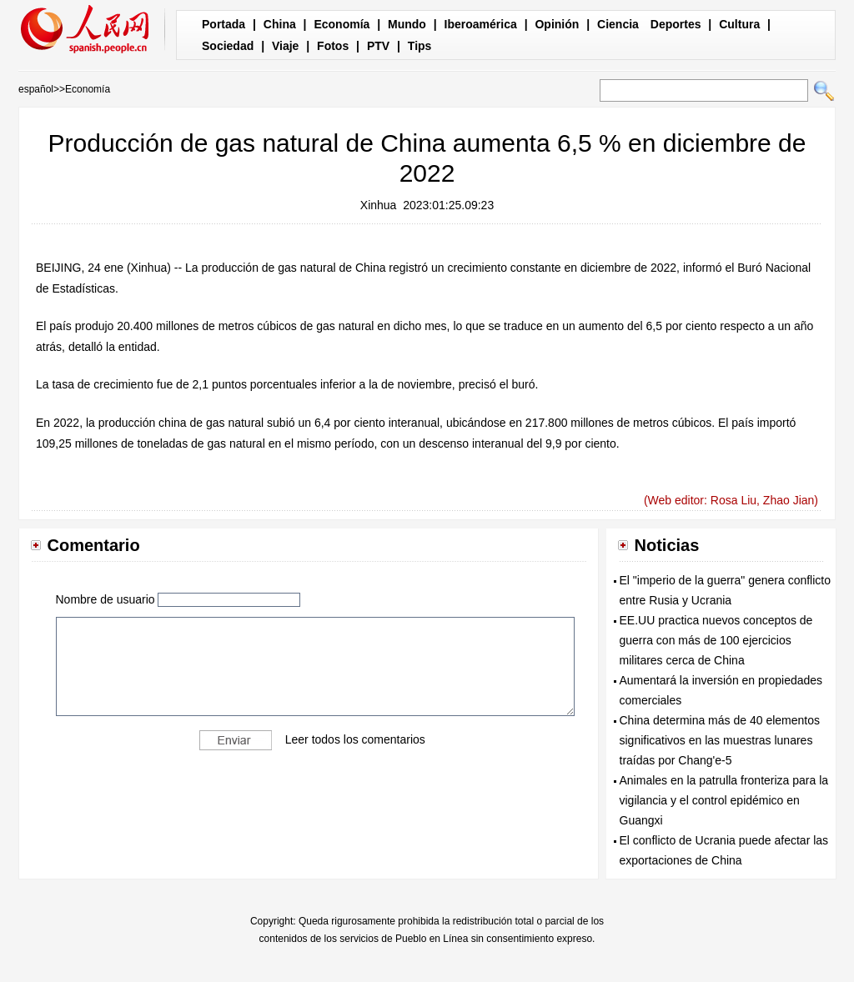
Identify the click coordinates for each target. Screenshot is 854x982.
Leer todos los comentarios (355, 738)
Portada (223, 24)
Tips (420, 46)
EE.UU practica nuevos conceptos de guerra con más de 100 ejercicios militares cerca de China (716, 640)
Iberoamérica (481, 24)
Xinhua (378, 205)
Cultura (739, 24)
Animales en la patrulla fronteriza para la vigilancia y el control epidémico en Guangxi (724, 800)
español (35, 89)
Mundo (407, 24)
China (280, 24)
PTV (378, 46)
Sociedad (228, 46)
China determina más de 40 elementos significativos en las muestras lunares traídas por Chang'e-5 (720, 740)
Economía (341, 24)
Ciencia (618, 24)
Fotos (333, 46)
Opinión (557, 24)
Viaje (285, 46)
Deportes (676, 24)
